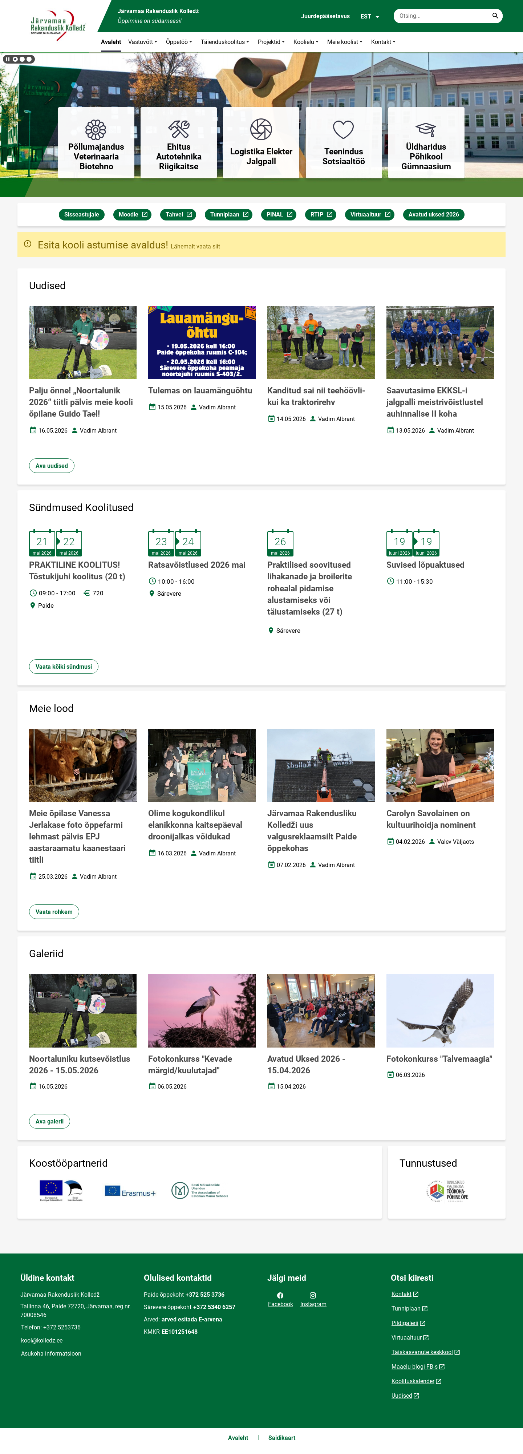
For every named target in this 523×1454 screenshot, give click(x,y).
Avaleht (111, 42)
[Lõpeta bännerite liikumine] (7, 59)
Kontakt (384, 42)
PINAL (281, 215)
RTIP (323, 215)
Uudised (402, 1395)
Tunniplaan (231, 215)
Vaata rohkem (54, 911)
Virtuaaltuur (372, 215)
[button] (15, 59)
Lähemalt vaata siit (195, 246)
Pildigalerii (405, 1323)
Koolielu (306, 42)
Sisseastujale (81, 214)
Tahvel (180, 215)
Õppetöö (180, 42)
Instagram (313, 1299)
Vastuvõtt (143, 42)
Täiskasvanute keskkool (422, 1352)
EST (370, 16)
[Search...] (495, 16)
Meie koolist (345, 42)
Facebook (280, 1299)
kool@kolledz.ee (41, 1340)
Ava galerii (50, 1121)
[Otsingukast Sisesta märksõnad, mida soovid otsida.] (448, 16)
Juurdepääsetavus (325, 16)
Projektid (272, 42)
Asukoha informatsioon (51, 1353)
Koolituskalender (413, 1381)
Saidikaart (281, 1437)
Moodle (134, 215)
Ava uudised (52, 465)
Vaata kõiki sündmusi (64, 666)
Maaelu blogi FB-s (415, 1366)
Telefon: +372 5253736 (51, 1327)
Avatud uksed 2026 (434, 214)
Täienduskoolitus (226, 42)
